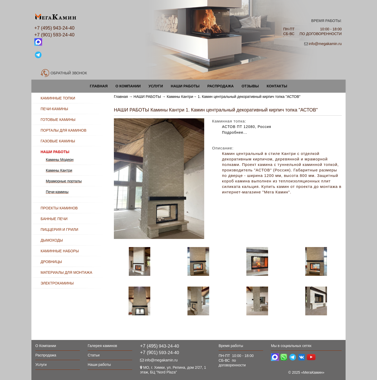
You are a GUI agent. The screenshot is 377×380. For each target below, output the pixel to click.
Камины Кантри (180, 96)
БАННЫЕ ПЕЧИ (54, 219)
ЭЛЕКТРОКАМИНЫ (57, 283)
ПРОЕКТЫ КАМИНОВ (59, 208)
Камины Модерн (60, 160)
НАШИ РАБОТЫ (147, 96)
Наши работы (185, 86)
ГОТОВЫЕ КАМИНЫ (58, 120)
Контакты (277, 86)
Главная (99, 86)
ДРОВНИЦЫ (51, 262)
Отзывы (250, 86)
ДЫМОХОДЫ (52, 240)
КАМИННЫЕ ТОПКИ (58, 98)
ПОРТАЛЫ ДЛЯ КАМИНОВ (63, 130)
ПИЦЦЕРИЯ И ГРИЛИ (59, 229)
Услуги (155, 86)
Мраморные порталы (64, 181)
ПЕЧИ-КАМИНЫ (54, 109)
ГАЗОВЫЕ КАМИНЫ (58, 141)
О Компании (128, 86)
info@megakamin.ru (325, 44)
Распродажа (220, 86)
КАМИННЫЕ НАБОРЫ (60, 251)
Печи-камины (57, 192)
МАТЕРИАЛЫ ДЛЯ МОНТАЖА (66, 272)
